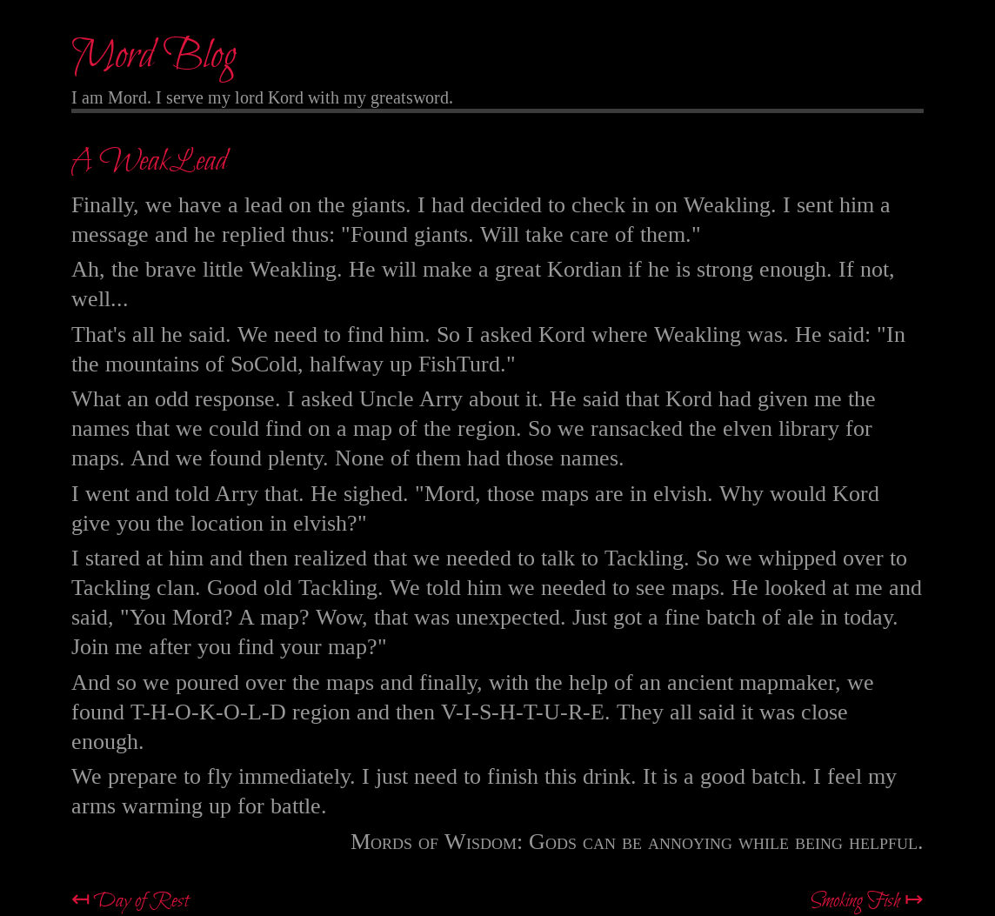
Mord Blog (153, 57)
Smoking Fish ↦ (867, 901)
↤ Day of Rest (130, 901)
